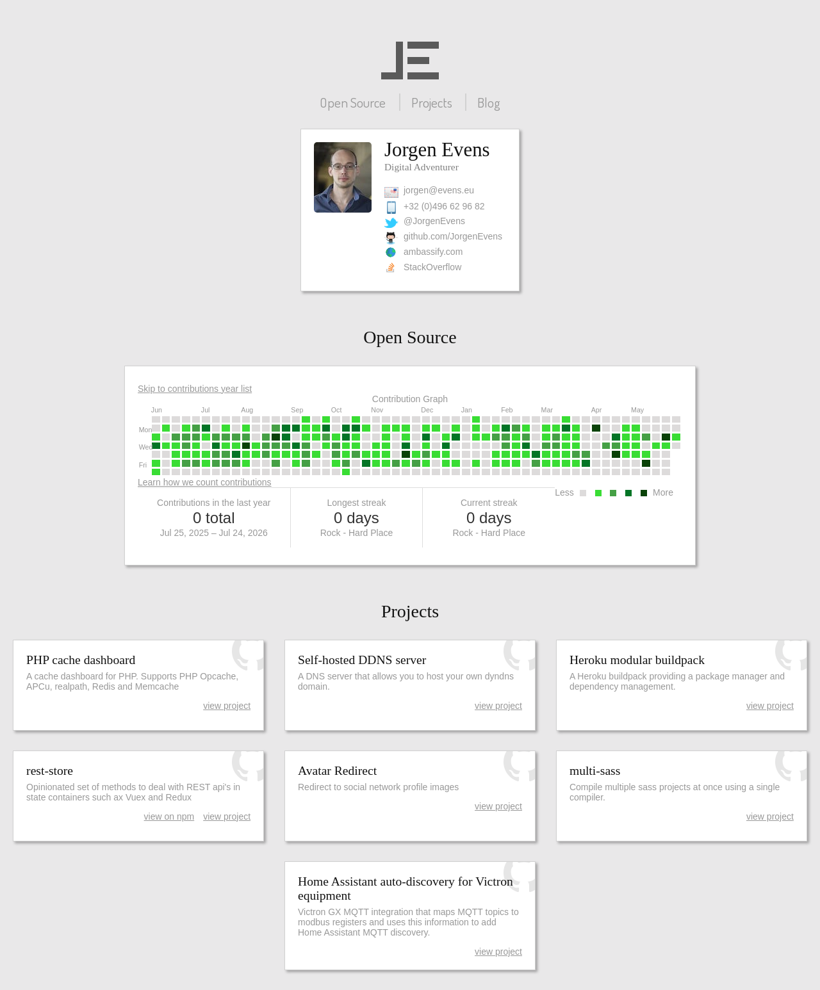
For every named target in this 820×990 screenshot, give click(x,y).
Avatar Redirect (337, 770)
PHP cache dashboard (80, 660)
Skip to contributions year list (195, 389)
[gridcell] (156, 419)
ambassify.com (433, 252)
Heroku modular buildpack (637, 660)
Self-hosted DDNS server (362, 660)
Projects (431, 102)
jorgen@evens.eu (439, 190)
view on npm (169, 816)
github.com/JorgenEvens (453, 236)
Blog (488, 102)
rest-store (49, 770)
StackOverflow (432, 267)
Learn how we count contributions (205, 482)
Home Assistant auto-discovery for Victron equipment (405, 888)
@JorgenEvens (434, 221)
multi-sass (595, 770)
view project (226, 706)
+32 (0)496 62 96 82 (444, 206)
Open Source (353, 102)
